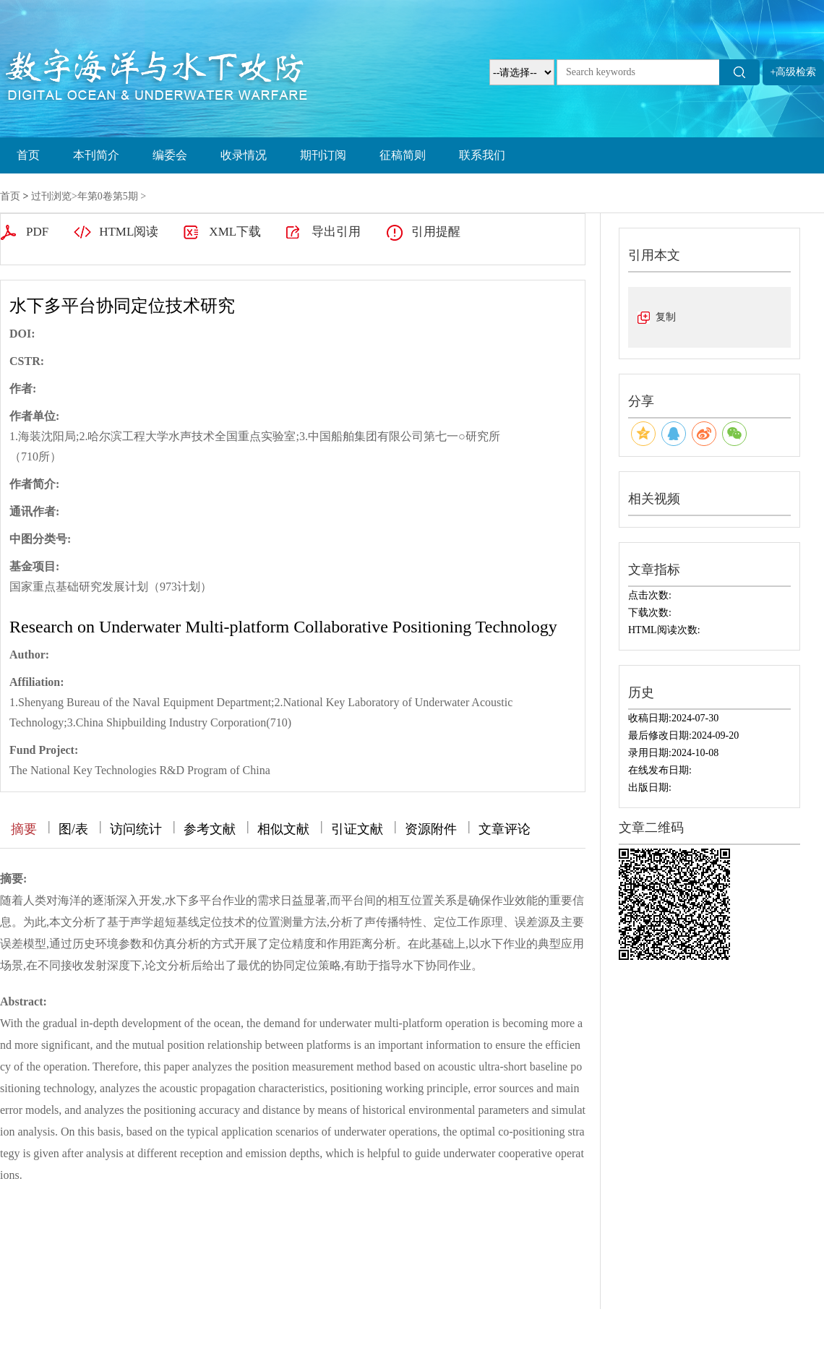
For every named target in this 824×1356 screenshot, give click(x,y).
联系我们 (482, 155)
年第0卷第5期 (107, 196)
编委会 (170, 155)
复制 (666, 317)
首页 (28, 155)
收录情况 (243, 155)
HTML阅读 (128, 232)
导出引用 (336, 232)
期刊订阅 (323, 155)
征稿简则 (402, 155)
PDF (37, 232)
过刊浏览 (51, 196)
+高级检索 (794, 71)
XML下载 (235, 232)
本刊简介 (96, 155)
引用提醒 (435, 232)
